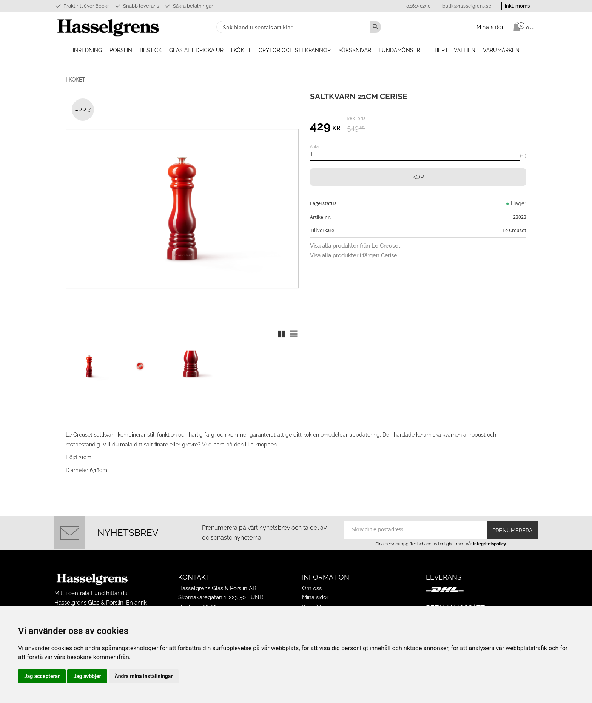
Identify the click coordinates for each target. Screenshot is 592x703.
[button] (282, 334)
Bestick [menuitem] (151, 50)
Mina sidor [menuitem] (490, 27)
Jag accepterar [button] (42, 676)
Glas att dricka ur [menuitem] (196, 50)
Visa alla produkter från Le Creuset (355, 245)
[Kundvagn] (521, 26)
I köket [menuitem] (241, 50)
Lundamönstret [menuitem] (403, 50)
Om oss (312, 584)
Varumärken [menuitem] (501, 50)
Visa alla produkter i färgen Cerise (353, 255)
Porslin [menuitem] (120, 50)
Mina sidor (315, 594)
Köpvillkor (315, 603)
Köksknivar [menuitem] (354, 50)
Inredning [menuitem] (87, 50)
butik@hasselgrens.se (463, 6)
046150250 (415, 6)
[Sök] (375, 27)
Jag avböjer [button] (87, 676)
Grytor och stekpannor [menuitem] (295, 50)
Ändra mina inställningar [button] (144, 676)
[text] (325, 127)
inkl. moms (515, 6)
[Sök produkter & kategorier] (292, 27)
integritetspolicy (489, 540)
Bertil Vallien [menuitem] (455, 50)
